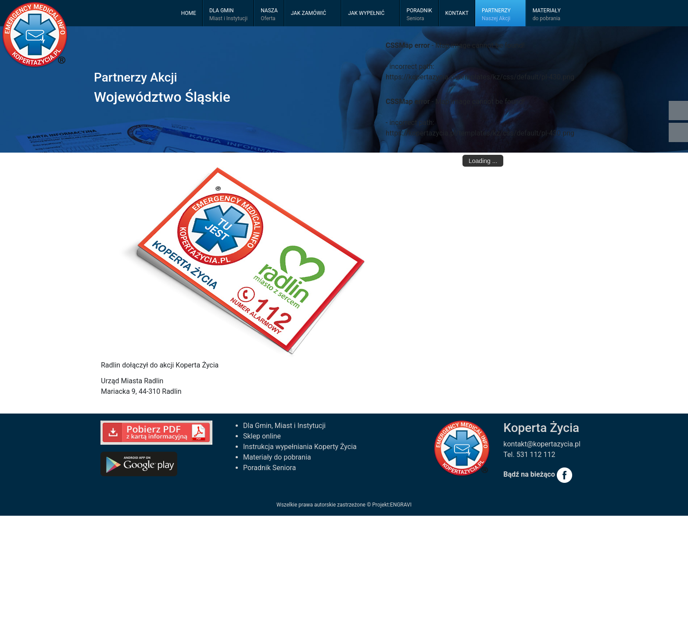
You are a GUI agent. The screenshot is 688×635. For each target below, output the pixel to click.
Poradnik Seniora (269, 468)
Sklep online (262, 436)
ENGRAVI (401, 505)
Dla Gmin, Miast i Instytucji (284, 425)
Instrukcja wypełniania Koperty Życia (300, 446)
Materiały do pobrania (277, 457)
